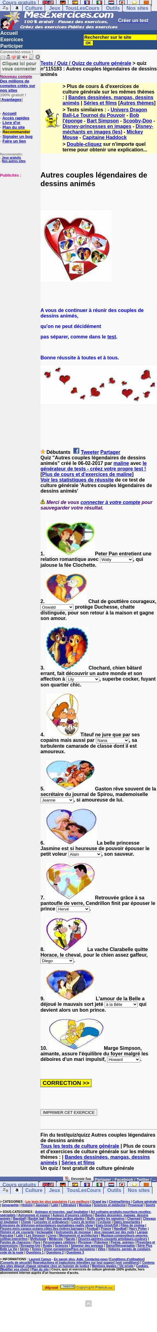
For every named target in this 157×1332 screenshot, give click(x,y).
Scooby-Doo (137, 120)
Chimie (26, 1222)
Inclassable (44, 1232)
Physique (85, 1242)
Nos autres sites (13, 161)
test (111, 336)
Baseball (19, 1218)
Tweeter (90, 452)
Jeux (54, 8)
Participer (11, 46)
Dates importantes (126, 1222)
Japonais (41, 1205)
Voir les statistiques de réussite (77, 479)
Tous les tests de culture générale (79, 1146)
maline (121, 463)
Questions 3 (75, 1252)
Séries (24, 1249)
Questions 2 (55, 1252)
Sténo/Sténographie (120, 1245)
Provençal (135, 1205)
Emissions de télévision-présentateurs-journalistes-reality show (46, 1225)
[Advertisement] (18, 208)
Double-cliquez (84, 144)
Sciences (61, 1245)
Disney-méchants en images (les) (108, 129)
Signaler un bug (17, 136)
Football (92, 1228)
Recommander (16, 132)
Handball (120, 1228)
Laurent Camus (40, 1259)
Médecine (56, 1239)
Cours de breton (83, 1222)
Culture (33, 8)
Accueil (9, 33)
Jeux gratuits (11, 157)
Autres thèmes (137, 103)
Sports (150, 1205)
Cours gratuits (19, 1184)
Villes (101, 1249)
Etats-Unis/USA (107, 1225)
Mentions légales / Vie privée (113, 1266)
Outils (113, 8)
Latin (55, 1205)
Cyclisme (104, 1222)
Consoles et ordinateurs (51, 1222)
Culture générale (145, 1201)
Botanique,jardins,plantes (66, 1218)
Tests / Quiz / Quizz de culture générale (85, 63)
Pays (36, 1242)
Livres (52, 1235)
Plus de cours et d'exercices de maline (87, 474)
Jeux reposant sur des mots (114, 1232)
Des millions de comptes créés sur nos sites (17, 83)
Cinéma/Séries (119, 1201)
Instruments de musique (73, 1232)
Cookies (142, 1266)
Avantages (11, 99)
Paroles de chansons (15, 1242)
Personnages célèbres (59, 1242)
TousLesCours (82, 8)
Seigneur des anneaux (87, 1245)
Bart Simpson (103, 120)
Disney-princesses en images (97, 126)
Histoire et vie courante (17, 1232)
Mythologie (38, 1239)
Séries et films (100, 103)
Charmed (133, 1218)
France (106, 1228)
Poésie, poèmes (122, 1242)
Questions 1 (35, 1252)
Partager (110, 452)
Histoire (27, 1205)
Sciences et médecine (110, 1205)
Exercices (11, 39)
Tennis (36, 1249)
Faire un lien (14, 141)
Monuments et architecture (78, 1235)
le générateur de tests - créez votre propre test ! (93, 466)
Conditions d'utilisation (127, 1259)
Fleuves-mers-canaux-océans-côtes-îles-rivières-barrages (42, 1228)
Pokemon (101, 1242)
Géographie (10, 1205)
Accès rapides (15, 118)
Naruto (70, 1239)
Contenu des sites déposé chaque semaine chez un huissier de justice (77, 1264)
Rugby (47, 1245)
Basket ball (36, 1218)
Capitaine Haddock (104, 137)
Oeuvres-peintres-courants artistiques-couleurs (112, 1239)
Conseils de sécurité (16, 1262)
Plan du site (13, 127)
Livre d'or (11, 122)
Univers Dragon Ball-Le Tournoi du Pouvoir (105, 112)
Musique (85, 1205)
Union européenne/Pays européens (69, 1249)
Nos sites (137, 8)
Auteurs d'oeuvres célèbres (72, 1215)
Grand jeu (99, 1201)
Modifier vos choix (14, 1269)
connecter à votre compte (110, 502)
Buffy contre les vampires (105, 1218)
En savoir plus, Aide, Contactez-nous (81, 1259)
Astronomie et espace (34, 1215)
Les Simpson (35, 1235)
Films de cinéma (132, 1225)
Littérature (68, 1205)
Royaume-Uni (30, 1245)
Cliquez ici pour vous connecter (19, 66)
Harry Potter (138, 1228)
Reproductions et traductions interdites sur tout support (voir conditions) (86, 1262)
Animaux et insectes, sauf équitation (61, 1212)
